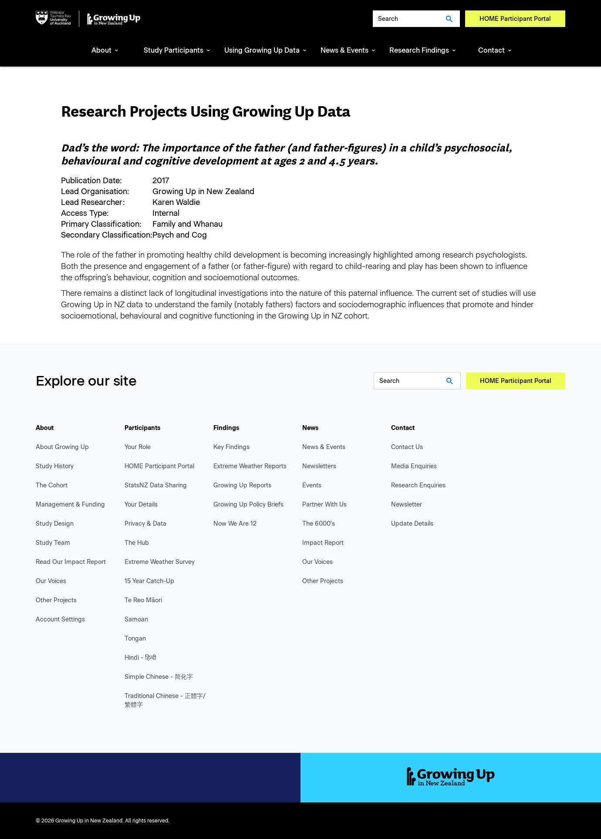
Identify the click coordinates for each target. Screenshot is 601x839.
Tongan (135, 638)
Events (311, 485)
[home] (88, 18)
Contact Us (407, 447)
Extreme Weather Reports (250, 466)
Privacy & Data (145, 523)
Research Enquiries (418, 485)
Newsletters (319, 466)
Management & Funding (70, 504)
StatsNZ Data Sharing (156, 485)
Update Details (412, 523)
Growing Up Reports (242, 485)
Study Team (53, 543)
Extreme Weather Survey (160, 562)
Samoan (136, 619)
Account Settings (60, 619)
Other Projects (56, 600)
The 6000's (318, 523)
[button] (105, 51)
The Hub (137, 543)
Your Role (138, 447)
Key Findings (231, 447)
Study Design (55, 523)
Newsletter (406, 504)
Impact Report (323, 543)
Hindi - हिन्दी (140, 657)
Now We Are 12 (235, 523)
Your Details (141, 504)
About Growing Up (62, 447)
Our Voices (51, 581)
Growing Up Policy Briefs (248, 504)
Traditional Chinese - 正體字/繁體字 (165, 700)
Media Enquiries (414, 466)
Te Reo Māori (143, 600)
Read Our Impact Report (71, 562)
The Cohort (52, 485)
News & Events (323, 447)
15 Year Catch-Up (149, 581)
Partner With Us (324, 504)
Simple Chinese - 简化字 (159, 677)
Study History (55, 466)
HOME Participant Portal (515, 19)
